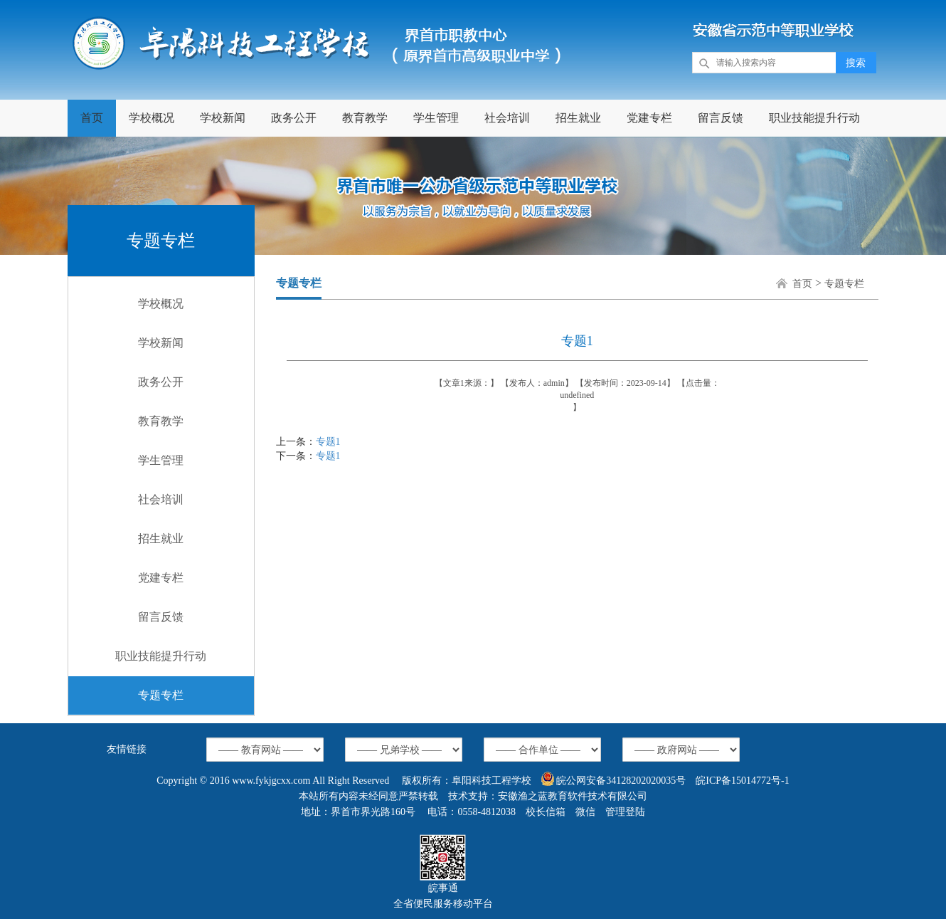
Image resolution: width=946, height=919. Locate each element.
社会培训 (507, 118)
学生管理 (436, 118)
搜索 (856, 63)
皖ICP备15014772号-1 (742, 780)
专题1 (328, 441)
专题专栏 (161, 695)
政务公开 (294, 118)
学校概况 (151, 118)
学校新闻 (222, 118)
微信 (585, 812)
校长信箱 (545, 812)
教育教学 (365, 118)
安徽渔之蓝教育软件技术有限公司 (572, 796)
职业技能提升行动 (814, 118)
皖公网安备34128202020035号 (613, 779)
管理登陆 (625, 812)
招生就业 (578, 118)
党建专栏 (649, 118)
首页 (91, 118)
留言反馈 (720, 118)
